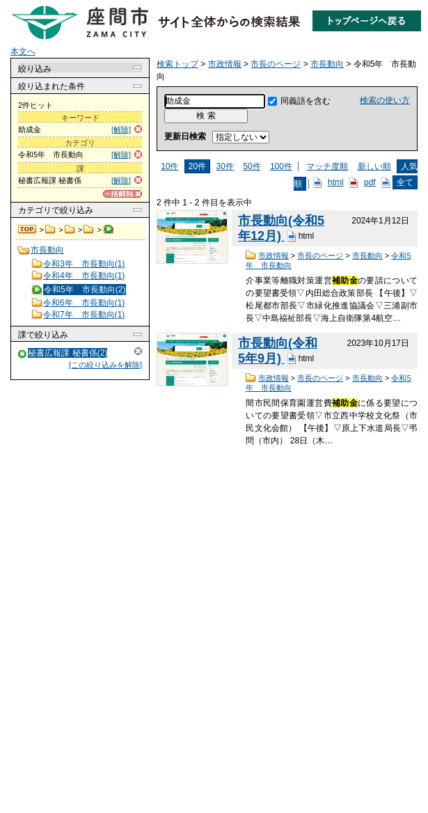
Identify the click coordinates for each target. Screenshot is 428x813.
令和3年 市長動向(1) (84, 264)
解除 (138, 351)
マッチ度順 (327, 166)
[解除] (121, 129)
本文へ (22, 51)
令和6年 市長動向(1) (84, 303)
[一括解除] (122, 194)
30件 (225, 166)
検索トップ (28, 230)
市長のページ (70, 230)
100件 (281, 166)
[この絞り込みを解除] (105, 365)
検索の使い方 (385, 100)
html (336, 182)
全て (405, 182)
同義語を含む (305, 101)
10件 (169, 166)
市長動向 (88, 230)
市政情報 (50, 230)
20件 (197, 166)
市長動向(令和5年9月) (277, 350)
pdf (370, 182)
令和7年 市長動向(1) (84, 314)
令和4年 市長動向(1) (84, 276)
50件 (251, 166)
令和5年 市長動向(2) (84, 289)
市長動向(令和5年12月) (281, 228)
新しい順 (374, 166)
